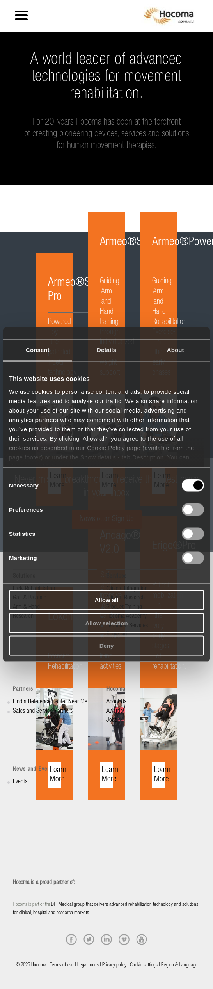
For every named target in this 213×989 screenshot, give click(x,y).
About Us (116, 702)
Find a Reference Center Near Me (50, 702)
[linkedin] (106, 939)
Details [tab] (106, 350)
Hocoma (115, 689)
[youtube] (141, 939)
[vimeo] (124, 939)
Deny (106, 645)
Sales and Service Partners (43, 711)
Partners (23, 689)
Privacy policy (114, 965)
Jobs (111, 720)
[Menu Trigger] (21, 14)
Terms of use (62, 965)
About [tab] (175, 350)
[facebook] (71, 939)
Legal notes (88, 965)
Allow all (107, 600)
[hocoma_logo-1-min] (169, 16)
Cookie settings (144, 965)
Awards (114, 711)
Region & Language (179, 965)
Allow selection (106, 622)
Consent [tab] (38, 350)
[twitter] (89, 939)
